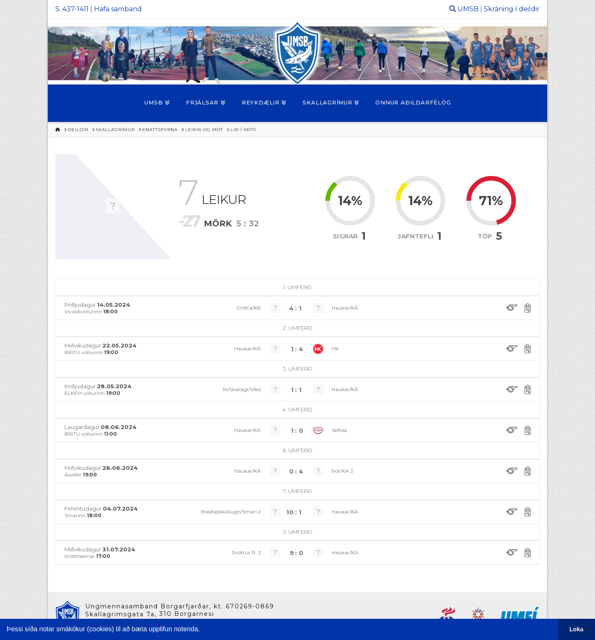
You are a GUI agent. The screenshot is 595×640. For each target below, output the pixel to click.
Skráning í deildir (512, 9)
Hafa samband (118, 9)
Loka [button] (577, 629)
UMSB (468, 9)
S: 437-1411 (72, 9)
